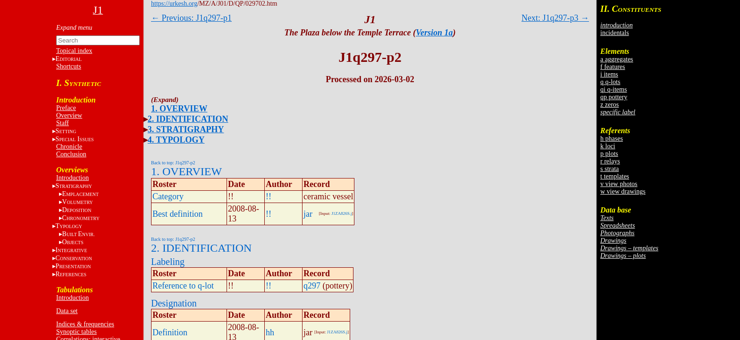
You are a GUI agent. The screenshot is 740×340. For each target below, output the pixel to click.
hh (270, 332)
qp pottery (613, 97)
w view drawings (623, 191)
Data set (66, 310)
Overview (69, 115)
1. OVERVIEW (179, 108)
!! (268, 196)
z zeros (609, 104)
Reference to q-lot (183, 285)
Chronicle (69, 146)
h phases (611, 138)
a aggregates (616, 59)
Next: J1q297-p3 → (555, 18)
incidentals (614, 32)
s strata (609, 168)
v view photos (619, 183)
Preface (66, 107)
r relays (610, 161)
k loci (607, 146)
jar (307, 214)
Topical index (74, 50)
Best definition (177, 214)
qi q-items (613, 89)
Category (168, 196)
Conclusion (71, 154)
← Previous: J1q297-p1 (191, 18)
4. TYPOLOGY (176, 139)
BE (78, 234)
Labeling (168, 261)
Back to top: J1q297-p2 (173, 162)
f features (612, 66)
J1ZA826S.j (341, 213)
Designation (174, 303)
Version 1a (434, 32)
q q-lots (610, 81)
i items (609, 74)
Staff (62, 123)
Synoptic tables (76, 331)
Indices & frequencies (85, 324)
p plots (609, 153)
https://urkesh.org (174, 3)
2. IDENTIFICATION (188, 119)
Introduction (72, 177)
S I (75, 139)
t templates (614, 176)
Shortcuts (68, 66)
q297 (311, 285)
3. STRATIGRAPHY (186, 129)
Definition (169, 332)
